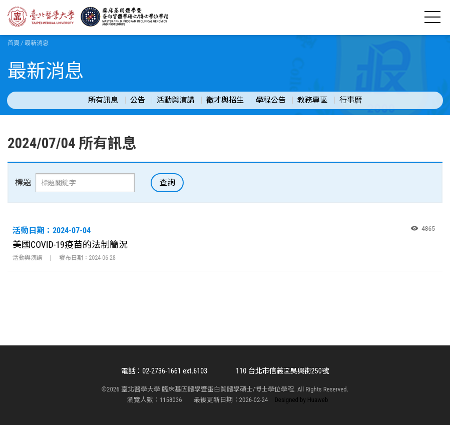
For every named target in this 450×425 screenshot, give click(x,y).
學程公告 (271, 100)
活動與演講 (175, 100)
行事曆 (350, 100)
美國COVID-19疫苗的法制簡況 (70, 244)
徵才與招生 (225, 100)
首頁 (14, 43)
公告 (137, 100)
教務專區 (312, 100)
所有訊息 (103, 100)
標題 (23, 182)
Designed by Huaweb (301, 399)
